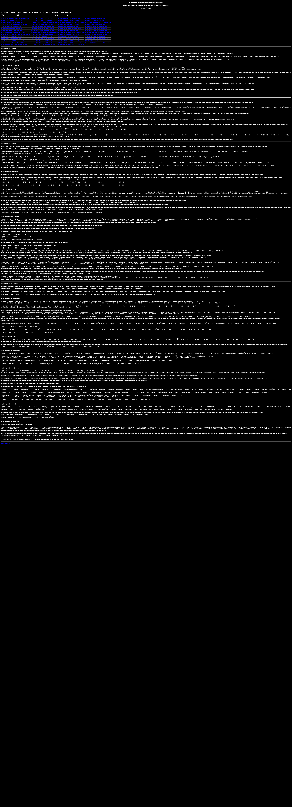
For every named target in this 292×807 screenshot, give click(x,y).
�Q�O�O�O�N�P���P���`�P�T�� (14, 24)
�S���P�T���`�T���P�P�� (69, 18)
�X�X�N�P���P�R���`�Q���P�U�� (15, 18)
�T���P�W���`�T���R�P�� (42, 38)
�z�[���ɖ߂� (5, 443)
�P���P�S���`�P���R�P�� (42, 34)
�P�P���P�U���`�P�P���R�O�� (71, 44)
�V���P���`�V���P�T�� (41, 40)
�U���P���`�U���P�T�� (11, 28)
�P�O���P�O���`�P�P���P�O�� (44, 22)
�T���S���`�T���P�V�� (11, 38)
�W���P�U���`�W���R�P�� (42, 30)
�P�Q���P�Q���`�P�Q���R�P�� (98, 22)
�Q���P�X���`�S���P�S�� (42, 18)
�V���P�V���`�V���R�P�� (96, 28)
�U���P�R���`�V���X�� (41, 20)
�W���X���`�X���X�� (94, 20)
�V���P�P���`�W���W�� (68, 20)
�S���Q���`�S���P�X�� (11, 26)
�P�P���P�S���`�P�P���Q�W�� (71, 22)
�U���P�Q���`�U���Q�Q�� (96, 38)
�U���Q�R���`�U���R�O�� (12, 40)
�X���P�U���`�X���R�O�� (96, 30)
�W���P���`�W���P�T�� (11, 30)
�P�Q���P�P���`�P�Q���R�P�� (98, 32)
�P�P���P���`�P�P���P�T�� (43, 44)
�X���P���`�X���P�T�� (68, 30)
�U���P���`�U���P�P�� (68, 38)
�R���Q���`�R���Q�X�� (95, 24)
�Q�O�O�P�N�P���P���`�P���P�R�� (16, 34)
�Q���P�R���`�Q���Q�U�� (96, 34)
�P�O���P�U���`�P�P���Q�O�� (44, 32)
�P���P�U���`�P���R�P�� (42, 24)
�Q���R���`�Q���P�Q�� (68, 34)
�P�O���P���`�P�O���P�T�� (13, 32)
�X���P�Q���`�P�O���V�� (12, 22)
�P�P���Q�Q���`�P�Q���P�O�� (71, 32)
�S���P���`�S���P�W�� (68, 36)
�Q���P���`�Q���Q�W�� (68, 24)
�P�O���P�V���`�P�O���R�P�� (14, 44)
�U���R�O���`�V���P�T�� (69, 28)
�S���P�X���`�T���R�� (95, 36)
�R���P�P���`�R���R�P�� (42, 36)
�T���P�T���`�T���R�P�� (96, 26)
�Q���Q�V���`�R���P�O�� (12, 36)
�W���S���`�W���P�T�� (95, 40)
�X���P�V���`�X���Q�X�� (69, 42)
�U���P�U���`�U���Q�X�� (42, 28)
